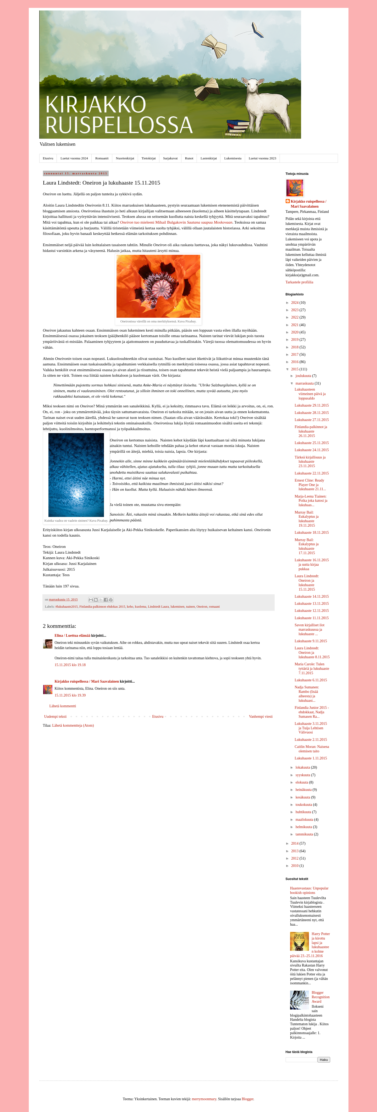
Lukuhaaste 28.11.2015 (312, 413)
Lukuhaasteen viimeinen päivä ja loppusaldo (310, 393)
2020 (295, 332)
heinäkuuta (304, 790)
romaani (214, 606)
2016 (295, 362)
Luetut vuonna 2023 (262, 158)
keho (130, 606)
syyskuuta (303, 775)
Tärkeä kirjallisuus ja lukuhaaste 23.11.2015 (310, 461)
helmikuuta (304, 827)
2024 (295, 303)
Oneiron (126, 222)
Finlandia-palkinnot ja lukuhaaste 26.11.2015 (311, 431)
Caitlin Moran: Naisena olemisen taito (312, 749)
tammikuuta (305, 834)
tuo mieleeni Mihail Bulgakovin (182, 222)
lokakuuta (303, 767)
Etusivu (48, 158)
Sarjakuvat (170, 158)
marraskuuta (305, 383)
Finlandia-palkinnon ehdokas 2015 (102, 606)
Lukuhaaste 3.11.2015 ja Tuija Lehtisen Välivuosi (311, 728)
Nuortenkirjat (125, 158)
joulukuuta (304, 376)
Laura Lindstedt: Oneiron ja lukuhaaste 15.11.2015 (307, 582)
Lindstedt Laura (158, 606)
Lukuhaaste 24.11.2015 (312, 450)
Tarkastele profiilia (299, 282)
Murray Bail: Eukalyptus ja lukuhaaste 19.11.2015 (307, 518)
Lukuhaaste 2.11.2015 (311, 740)
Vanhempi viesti (261, 717)
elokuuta (302, 782)
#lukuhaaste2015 (67, 606)
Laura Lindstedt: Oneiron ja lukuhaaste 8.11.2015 (312, 652)
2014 (295, 843)
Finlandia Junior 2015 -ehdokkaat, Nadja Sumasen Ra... (312, 712)
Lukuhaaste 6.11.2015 (311, 680)
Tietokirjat (149, 158)
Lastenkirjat (209, 158)
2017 (295, 355)
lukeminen (177, 606)
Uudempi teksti (55, 717)
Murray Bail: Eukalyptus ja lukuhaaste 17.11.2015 (307, 546)
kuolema (140, 606)
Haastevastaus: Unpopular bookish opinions (309, 890)
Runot (189, 158)
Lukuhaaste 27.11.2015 (312, 420)
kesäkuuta (303, 797)
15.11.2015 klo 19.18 (70, 665)
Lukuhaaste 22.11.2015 (312, 473)
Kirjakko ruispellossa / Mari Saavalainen (87, 681)
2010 (295, 866)
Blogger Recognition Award (321, 997)
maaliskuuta (305, 820)
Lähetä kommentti (62, 706)
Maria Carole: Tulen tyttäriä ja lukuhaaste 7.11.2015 (312, 668)
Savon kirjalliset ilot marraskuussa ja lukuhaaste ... (309, 629)
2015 (295, 369)
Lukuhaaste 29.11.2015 (312, 405)
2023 (295, 310)
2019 (295, 340)
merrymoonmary (204, 1099)
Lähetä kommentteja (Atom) (73, 725)
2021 (295, 325)
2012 (295, 858)
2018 (295, 347)
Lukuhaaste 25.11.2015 (312, 443)
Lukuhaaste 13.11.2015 (312, 604)
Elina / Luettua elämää (73, 636)
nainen (190, 606)
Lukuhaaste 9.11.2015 (311, 641)
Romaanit (102, 158)
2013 (295, 851)
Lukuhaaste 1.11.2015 (311, 758)
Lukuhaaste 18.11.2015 (312, 533)
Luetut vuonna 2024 (74, 158)
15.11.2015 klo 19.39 (70, 695)
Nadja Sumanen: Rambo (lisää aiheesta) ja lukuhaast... (307, 693)
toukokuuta (304, 805)
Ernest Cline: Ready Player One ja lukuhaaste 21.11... (310, 484)
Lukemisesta (232, 158)
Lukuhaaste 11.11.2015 (312, 618)
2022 (295, 317)
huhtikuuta (304, 812)
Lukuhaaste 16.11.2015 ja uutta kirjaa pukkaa (312, 564)
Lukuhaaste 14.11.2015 (312, 596)
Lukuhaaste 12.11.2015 (312, 611)
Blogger (247, 1099)
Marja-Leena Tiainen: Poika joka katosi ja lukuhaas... (311, 500)
